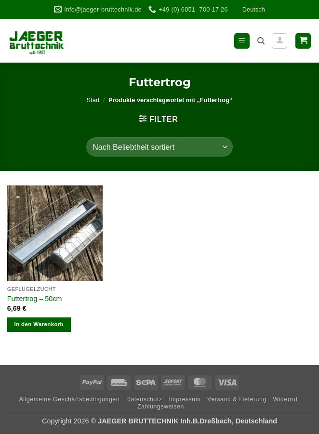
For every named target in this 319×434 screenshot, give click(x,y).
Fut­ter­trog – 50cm (34, 298)
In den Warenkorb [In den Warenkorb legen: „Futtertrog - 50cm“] (39, 324)
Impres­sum (184, 399)
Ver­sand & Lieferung (236, 399)
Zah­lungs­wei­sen (160, 406)
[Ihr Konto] (279, 41)
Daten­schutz (144, 399)
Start (93, 100)
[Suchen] (261, 41)
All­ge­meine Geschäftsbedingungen (69, 399)
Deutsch (253, 9)
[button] (242, 41)
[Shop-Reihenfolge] (159, 147)
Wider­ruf (285, 399)
